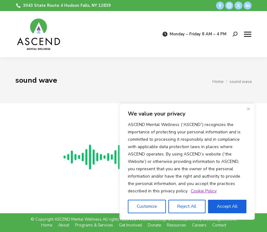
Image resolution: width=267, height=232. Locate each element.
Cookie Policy (204, 191)
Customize (147, 206)
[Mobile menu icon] (248, 34)
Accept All (227, 206)
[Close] (248, 108)
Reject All (186, 206)
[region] (187, 162)
